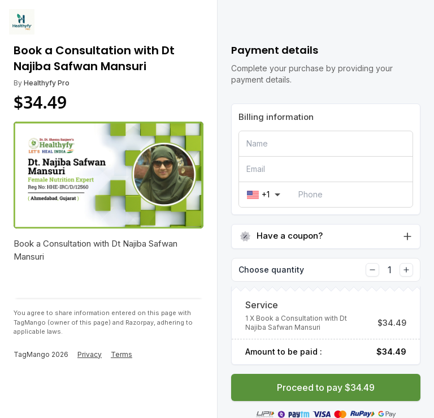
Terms (121, 354)
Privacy (89, 354)
